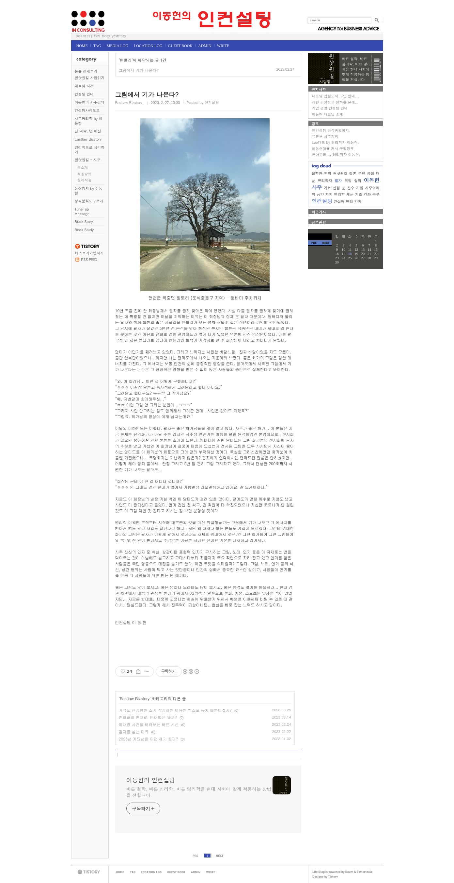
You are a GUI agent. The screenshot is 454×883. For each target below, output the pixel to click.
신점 (336, 187)
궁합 (370, 173)
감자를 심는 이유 (134, 731)
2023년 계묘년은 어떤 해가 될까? (148, 738)
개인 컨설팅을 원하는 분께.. (335, 102)
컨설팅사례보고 (87, 110)
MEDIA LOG (117, 45)
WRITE (223, 45)
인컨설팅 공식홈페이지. (331, 130)
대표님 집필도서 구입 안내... (335, 95)
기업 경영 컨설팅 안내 (330, 108)
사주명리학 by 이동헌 (88, 121)
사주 (317, 187)
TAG (97, 45)
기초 (358, 194)
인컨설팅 (322, 201)
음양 (320, 194)
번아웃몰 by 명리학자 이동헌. (336, 154)
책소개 (82, 167)
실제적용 (84, 180)
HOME (82, 45)
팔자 (338, 180)
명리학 (339, 194)
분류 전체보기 (86, 71)
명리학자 (325, 180)
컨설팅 (339, 201)
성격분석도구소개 (89, 200)
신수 (350, 187)
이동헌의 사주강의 (90, 102)
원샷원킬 (340, 173)
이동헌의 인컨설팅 (79, 8)
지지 (329, 194)
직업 (348, 180)
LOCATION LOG (148, 45)
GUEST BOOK (180, 45)
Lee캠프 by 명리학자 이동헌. (335, 142)
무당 (361, 173)
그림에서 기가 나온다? (139, 70)
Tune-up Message (82, 211)
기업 (359, 187)
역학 (327, 173)
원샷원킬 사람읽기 (90, 77)
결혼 (352, 173)
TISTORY (89, 872)
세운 (349, 194)
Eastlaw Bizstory (88, 139)
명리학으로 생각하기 (90, 149)
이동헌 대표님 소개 (327, 114)
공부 (376, 194)
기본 (327, 187)
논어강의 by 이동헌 (88, 190)
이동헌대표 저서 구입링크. (333, 148)
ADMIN (204, 45)
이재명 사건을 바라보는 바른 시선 (149, 724)
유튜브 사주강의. (326, 136)
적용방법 (84, 173)
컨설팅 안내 (84, 94)
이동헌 (371, 180)
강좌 (367, 194)
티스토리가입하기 (89, 252)
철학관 (317, 173)
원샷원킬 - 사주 (88, 159)
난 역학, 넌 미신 (88, 130)
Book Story (84, 221)
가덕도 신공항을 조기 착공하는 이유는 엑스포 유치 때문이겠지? (175, 710)
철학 (357, 180)
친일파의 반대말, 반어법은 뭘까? (148, 717)
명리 (349, 201)
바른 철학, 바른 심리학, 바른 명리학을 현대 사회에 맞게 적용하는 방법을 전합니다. (199, 792)
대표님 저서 (84, 85)
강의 (358, 201)
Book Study (84, 229)
